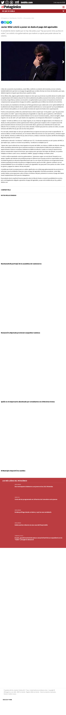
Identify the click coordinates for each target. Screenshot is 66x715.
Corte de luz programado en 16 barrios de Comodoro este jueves (36, 499)
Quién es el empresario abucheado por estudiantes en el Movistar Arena (28, 402)
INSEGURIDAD (18, 484)
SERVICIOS (17, 497)
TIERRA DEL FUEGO (19, 535)
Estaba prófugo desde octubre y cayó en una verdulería (33, 512)
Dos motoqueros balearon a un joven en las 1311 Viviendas (34, 486)
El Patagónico (5, 18)
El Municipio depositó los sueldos (13, 471)
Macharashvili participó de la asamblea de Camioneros (21, 264)
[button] (63, 61)
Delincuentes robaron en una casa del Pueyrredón (31, 525)
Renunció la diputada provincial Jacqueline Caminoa (20, 333)
